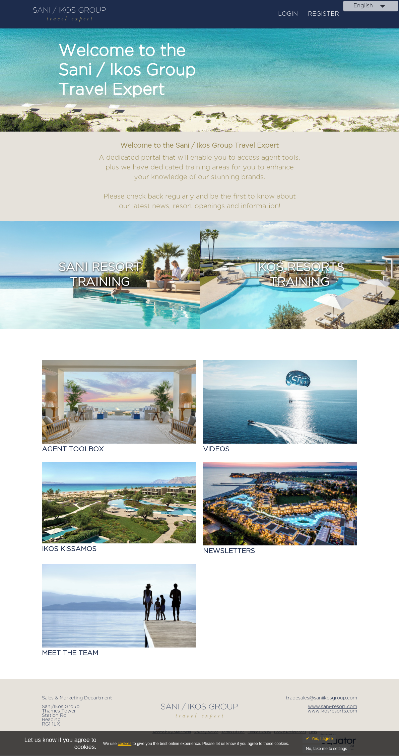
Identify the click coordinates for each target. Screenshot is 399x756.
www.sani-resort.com (332, 707)
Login (288, 14)
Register (323, 14)
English (363, 5)
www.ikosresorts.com (332, 711)
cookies (125, 743)
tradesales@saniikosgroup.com (321, 698)
